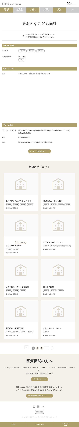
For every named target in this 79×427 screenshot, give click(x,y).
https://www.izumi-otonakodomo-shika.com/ (35, 142)
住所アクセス (33, 10)
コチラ (50, 373)
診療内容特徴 (7, 10)
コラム (13, 424)
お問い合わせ (37, 379)
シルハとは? (39, 424)
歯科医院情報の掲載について (37, 395)
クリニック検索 (66, 424)
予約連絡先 (59, 10)
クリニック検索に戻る (37, 151)
